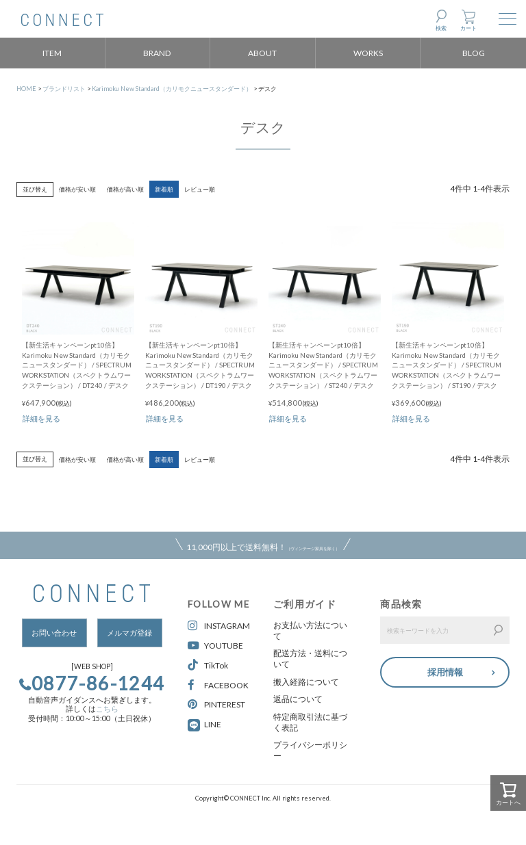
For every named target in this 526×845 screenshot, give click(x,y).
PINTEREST (216, 704)
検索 (441, 28)
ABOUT (262, 53)
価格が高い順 (125, 189)
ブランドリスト (64, 88)
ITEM (52, 53)
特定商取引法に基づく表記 (310, 722)
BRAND (157, 53)
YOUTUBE (215, 645)
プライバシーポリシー (310, 750)
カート (468, 28)
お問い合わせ (54, 633)
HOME (26, 88)
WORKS (368, 53)
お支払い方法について (310, 630)
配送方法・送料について (310, 658)
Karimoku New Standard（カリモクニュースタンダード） (172, 88)
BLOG (473, 53)
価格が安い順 (77, 189)
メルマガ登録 (129, 633)
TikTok (208, 665)
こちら (107, 709)
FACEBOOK (218, 685)
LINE (212, 724)
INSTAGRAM (219, 626)
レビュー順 (199, 189)
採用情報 (445, 671)
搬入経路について (306, 682)
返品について (298, 699)
